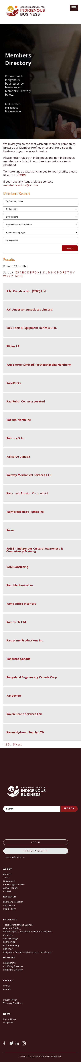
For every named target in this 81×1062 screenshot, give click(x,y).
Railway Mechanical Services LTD (28, 475)
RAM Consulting (17, 567)
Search (69, 808)
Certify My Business (13, 966)
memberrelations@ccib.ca (20, 185)
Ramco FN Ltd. (16, 622)
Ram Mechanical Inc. (20, 585)
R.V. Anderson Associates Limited (29, 309)
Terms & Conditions (13, 1003)
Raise (10, 530)
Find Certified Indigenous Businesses (12, 107)
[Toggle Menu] (73, 7)
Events (6, 985)
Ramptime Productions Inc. (25, 640)
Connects (8, 935)
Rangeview (13, 695)
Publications (9, 905)
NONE (19, 276)
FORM (22, 175)
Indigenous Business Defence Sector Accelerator (27, 952)
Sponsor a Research (13, 901)
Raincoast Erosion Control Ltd (27, 493)
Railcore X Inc (15, 438)
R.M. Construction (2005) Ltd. (26, 291)
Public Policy (9, 908)
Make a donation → (15, 857)
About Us (7, 874)
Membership (9, 962)
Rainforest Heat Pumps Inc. (25, 512)
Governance (9, 881)
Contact (7, 891)
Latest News (9, 1019)
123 (16, 272)
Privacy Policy (10, 999)
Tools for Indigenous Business (18, 924)
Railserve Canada (18, 456)
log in (35, 842)
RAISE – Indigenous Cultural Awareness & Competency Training (34, 550)
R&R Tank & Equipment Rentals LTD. (31, 328)
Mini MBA (8, 948)
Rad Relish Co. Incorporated (25, 401)
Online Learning (11, 945)
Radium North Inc (18, 420)
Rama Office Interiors (21, 603)
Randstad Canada (18, 659)
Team (6, 877)
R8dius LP (13, 346)
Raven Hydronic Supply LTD (25, 732)
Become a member (35, 851)
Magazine (8, 1022)
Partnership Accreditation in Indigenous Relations (27, 931)
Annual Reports (10, 887)
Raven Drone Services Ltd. (24, 714)
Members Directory (13, 969)
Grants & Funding (12, 928)
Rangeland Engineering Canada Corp (31, 677)
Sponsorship (9, 941)
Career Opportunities (13, 884)
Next (18, 744)
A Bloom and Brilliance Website (47, 1056)
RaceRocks (13, 383)
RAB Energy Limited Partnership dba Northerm (38, 364)
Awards (7, 989)
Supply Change (10, 938)
